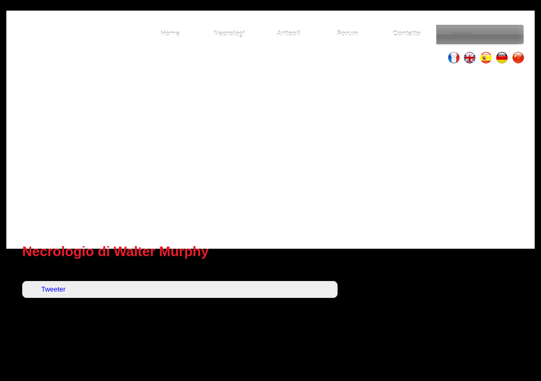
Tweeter (53, 289)
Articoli (289, 34)
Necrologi (229, 34)
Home (170, 34)
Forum (347, 34)
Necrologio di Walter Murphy (115, 251)
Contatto (407, 34)
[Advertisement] (270, 153)
